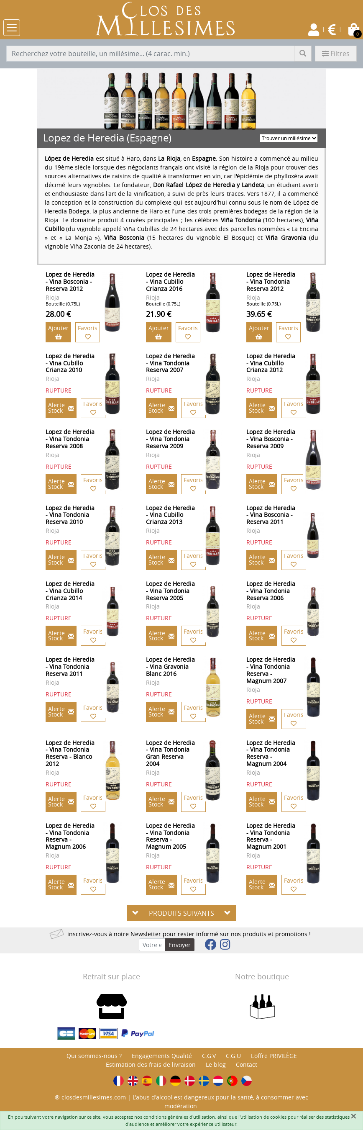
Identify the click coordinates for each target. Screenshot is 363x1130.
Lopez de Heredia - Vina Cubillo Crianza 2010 (70, 363)
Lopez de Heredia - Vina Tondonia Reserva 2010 (70, 515)
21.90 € (158, 314)
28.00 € (58, 314)
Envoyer (180, 945)
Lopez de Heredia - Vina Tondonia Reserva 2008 (70, 439)
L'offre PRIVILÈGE (274, 1056)
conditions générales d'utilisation (179, 1117)
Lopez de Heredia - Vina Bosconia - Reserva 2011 (270, 515)
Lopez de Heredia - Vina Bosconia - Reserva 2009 (270, 439)
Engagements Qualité (162, 1056)
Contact (246, 1064)
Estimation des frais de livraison (151, 1064)
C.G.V (209, 1056)
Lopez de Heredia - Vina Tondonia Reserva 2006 (270, 591)
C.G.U (233, 1056)
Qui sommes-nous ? (94, 1056)
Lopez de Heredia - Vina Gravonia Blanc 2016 (170, 666)
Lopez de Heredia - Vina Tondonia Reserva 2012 (270, 281)
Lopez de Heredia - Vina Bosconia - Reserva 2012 (70, 281)
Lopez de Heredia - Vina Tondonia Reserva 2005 (170, 591)
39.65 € (259, 314)
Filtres (336, 53)
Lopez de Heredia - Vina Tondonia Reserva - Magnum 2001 (270, 836)
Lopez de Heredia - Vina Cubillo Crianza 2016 (170, 281)
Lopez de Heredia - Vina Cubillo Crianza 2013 (170, 515)
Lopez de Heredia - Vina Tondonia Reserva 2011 (70, 666)
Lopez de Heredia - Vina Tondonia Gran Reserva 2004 (170, 753)
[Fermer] (353, 1116)
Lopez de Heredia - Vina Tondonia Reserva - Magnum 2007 (270, 669)
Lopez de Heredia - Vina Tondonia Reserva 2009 (170, 439)
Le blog (216, 1064)
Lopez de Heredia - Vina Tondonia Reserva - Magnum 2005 (170, 836)
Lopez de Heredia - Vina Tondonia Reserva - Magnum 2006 (70, 836)
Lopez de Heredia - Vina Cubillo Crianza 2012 (270, 363)
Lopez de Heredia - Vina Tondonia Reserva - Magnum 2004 (270, 753)
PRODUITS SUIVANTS (181, 913)
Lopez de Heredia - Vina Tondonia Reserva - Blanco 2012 (70, 753)
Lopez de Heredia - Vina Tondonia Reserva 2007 (170, 363)
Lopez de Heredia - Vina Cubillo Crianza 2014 (70, 591)
